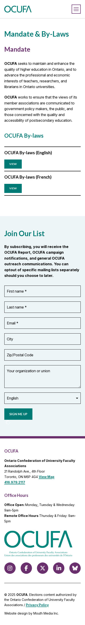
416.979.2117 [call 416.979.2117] (14, 482)
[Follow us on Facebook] (26, 568)
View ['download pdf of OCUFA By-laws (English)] (13, 164)
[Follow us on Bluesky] (75, 568)
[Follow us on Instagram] (10, 568)
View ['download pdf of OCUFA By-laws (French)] (13, 188)
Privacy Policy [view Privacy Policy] (37, 605)
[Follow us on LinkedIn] (58, 568)
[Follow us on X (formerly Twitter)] (42, 568)
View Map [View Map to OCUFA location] (46, 477)
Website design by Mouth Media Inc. (31, 613)
